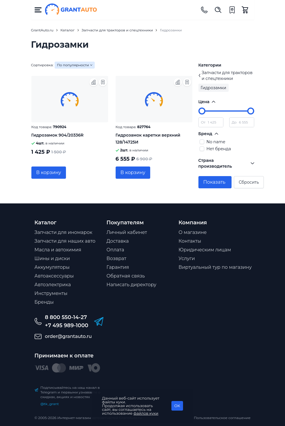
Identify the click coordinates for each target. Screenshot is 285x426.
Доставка (118, 241)
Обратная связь (126, 276)
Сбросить (249, 182)
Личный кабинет (127, 232)
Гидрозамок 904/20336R (57, 135)
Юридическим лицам (205, 250)
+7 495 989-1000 (66, 325)
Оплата (115, 250)
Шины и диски (52, 258)
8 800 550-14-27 (66, 317)
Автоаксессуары (54, 276)
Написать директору (132, 284)
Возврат (116, 258)
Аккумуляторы (52, 267)
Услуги (187, 258)
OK (177, 405)
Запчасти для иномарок (63, 232)
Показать (214, 182)
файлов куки (146, 413)
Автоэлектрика (53, 284)
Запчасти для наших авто (65, 241)
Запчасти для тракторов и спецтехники (225, 75)
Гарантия (118, 267)
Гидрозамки (213, 87)
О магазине (193, 232)
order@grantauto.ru (68, 336)
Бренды (44, 302)
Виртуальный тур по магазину (215, 267)
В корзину (48, 172)
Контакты (190, 241)
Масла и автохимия (58, 250)
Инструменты (51, 293)
